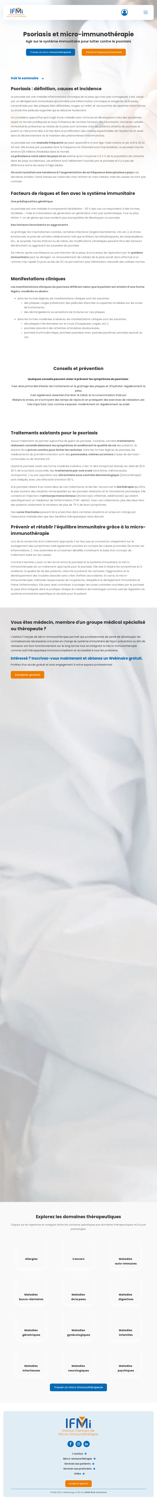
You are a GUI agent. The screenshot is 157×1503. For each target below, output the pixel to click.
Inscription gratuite (27, 675)
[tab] (27, 78)
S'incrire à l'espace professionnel (104, 52)
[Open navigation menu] (145, 12)
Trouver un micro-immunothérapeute (50, 52)
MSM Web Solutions (96, 1492)
